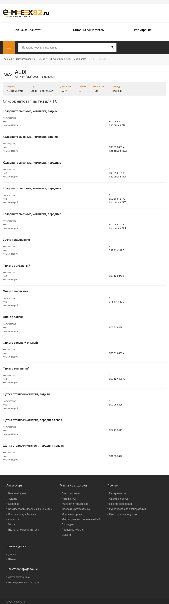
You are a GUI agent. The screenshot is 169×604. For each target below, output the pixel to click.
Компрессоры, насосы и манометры (30, 506)
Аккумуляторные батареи (23, 580)
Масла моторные (72, 512)
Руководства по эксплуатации (127, 506)
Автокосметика (71, 491)
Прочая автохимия (73, 527)
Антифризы (69, 496)
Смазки (66, 532)
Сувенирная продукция (123, 512)
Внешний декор (17, 491)
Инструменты (117, 491)
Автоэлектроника (19, 575)
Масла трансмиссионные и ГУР (81, 517)
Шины (12, 557)
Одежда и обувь (119, 496)
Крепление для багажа (22, 512)
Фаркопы (14, 517)
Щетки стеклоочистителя (23, 527)
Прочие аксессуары (121, 501)
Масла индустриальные (76, 506)
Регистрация (142, 30)
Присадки (68, 522)
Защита (13, 496)
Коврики (13, 501)
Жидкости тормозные (75, 501)
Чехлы (12, 522)
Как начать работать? (28, 30)
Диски (12, 552)
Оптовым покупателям (88, 30)
